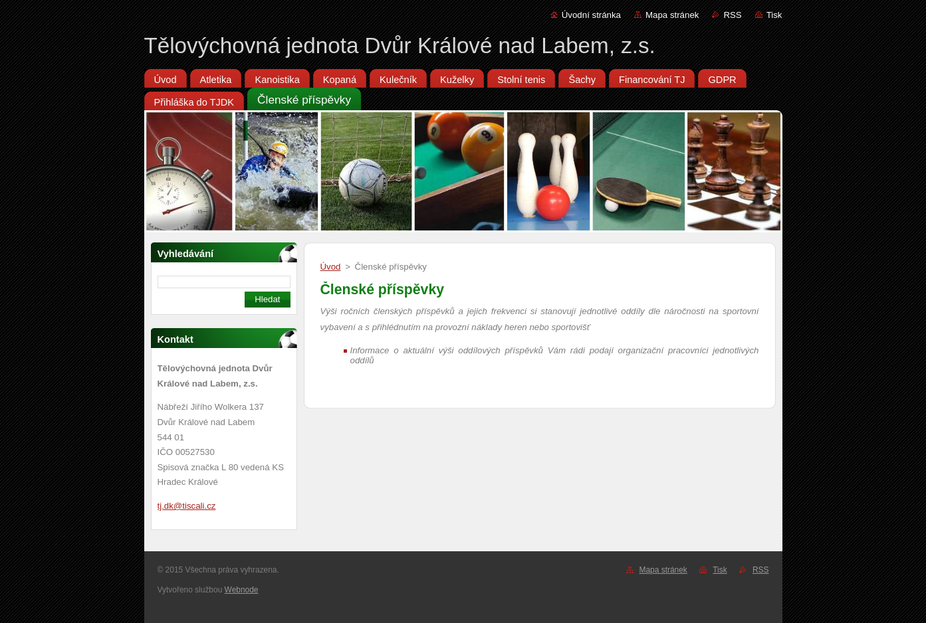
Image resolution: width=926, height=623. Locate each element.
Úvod (330, 267)
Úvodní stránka (591, 15)
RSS (732, 15)
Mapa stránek (672, 15)
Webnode (242, 589)
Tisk (774, 15)
